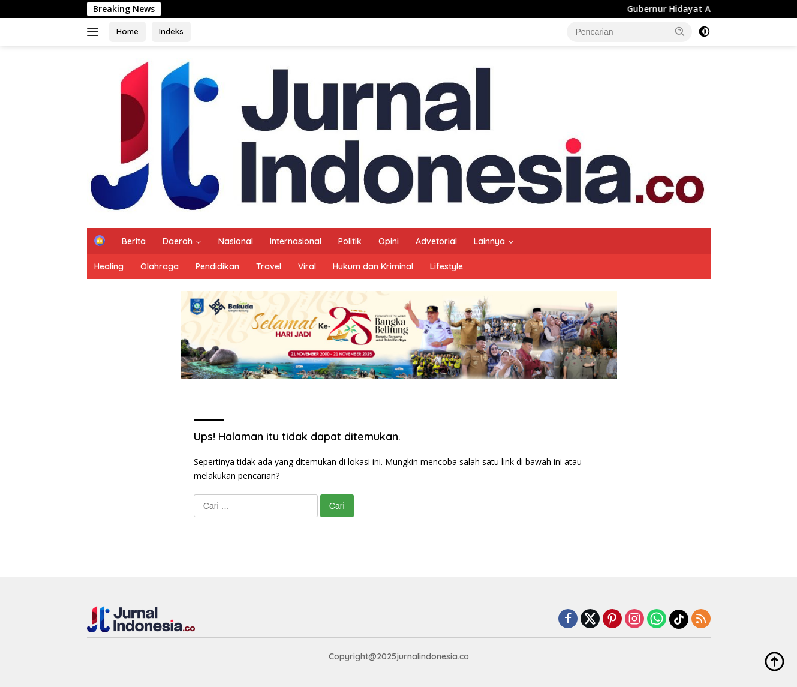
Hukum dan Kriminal (373, 266)
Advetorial (436, 241)
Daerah (178, 241)
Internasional (295, 241)
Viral (307, 266)
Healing (109, 266)
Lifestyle (446, 266)
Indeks (171, 31)
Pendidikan (217, 266)
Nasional (235, 241)
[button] (680, 31)
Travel (268, 266)
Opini (388, 241)
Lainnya (489, 241)
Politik (350, 241)
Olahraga (159, 266)
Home (127, 31)
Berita (134, 241)
